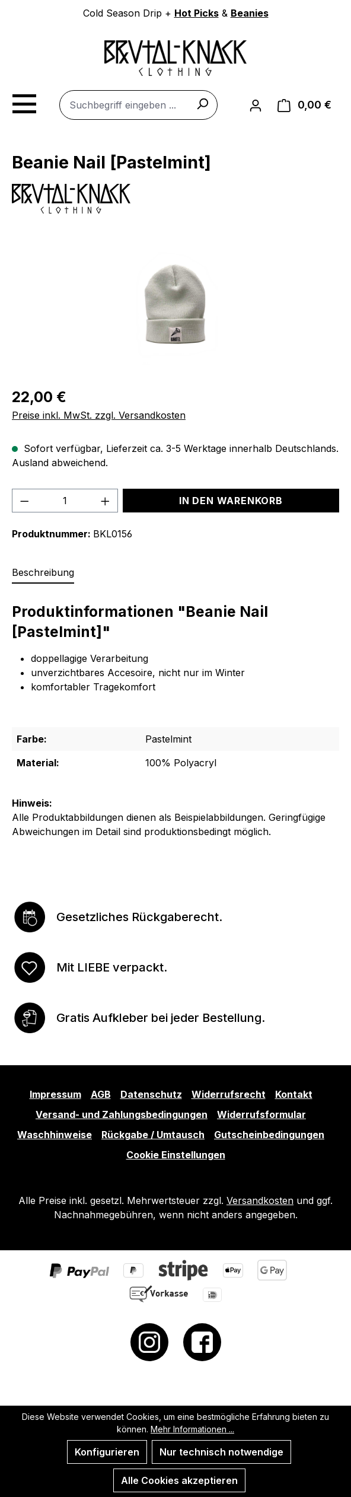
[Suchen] (202, 103)
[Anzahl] (65, 500)
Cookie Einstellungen (175, 1155)
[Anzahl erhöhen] (105, 500)
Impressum (55, 1094)
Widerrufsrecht (229, 1094)
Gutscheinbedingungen (269, 1135)
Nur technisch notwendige (221, 1452)
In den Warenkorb (231, 501)
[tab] (43, 573)
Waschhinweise (54, 1135)
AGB (101, 1094)
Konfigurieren (107, 1452)
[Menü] (24, 102)
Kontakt (293, 1094)
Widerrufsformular (261, 1114)
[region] (175, 304)
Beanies (250, 13)
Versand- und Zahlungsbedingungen (122, 1114)
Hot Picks (196, 13)
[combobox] (138, 105)
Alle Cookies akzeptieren (179, 1480)
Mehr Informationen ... (192, 1429)
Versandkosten (259, 1200)
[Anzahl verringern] (24, 500)
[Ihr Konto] (255, 105)
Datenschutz (151, 1094)
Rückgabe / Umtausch (153, 1135)
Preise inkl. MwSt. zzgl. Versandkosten (99, 415)
